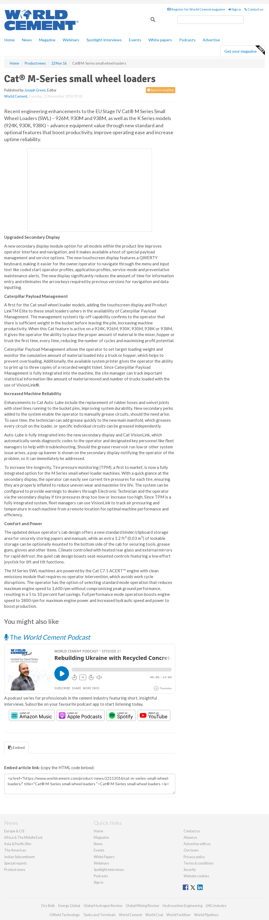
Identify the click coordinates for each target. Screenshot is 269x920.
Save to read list (161, 90)
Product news (14, 869)
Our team (191, 850)
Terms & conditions (199, 863)
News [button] (27, 39)
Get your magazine (244, 50)
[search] (210, 20)
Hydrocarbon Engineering (182, 905)
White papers (160, 39)
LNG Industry (216, 905)
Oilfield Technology (64, 915)
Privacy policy (194, 857)
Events (135, 39)
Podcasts (187, 39)
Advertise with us (197, 844)
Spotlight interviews (104, 39)
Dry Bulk (48, 905)
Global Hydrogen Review (102, 905)
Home (9, 39)
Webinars (71, 39)
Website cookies (196, 876)
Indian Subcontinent (19, 857)
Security (190, 869)
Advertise (211, 39)
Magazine (47, 39)
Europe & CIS (14, 831)
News (98, 844)
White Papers (104, 857)
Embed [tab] (16, 747)
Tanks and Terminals (99, 915)
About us (190, 837)
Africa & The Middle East (23, 837)
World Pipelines (206, 915)
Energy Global (69, 905)
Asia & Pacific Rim (17, 844)
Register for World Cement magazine (196, 9)
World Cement (15, 96)
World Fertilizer (178, 915)
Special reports (15, 863)
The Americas (15, 850)
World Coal (154, 915)
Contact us (254, 9)
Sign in (235, 9)
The (47, 637)
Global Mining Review (142, 905)
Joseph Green (35, 90)
